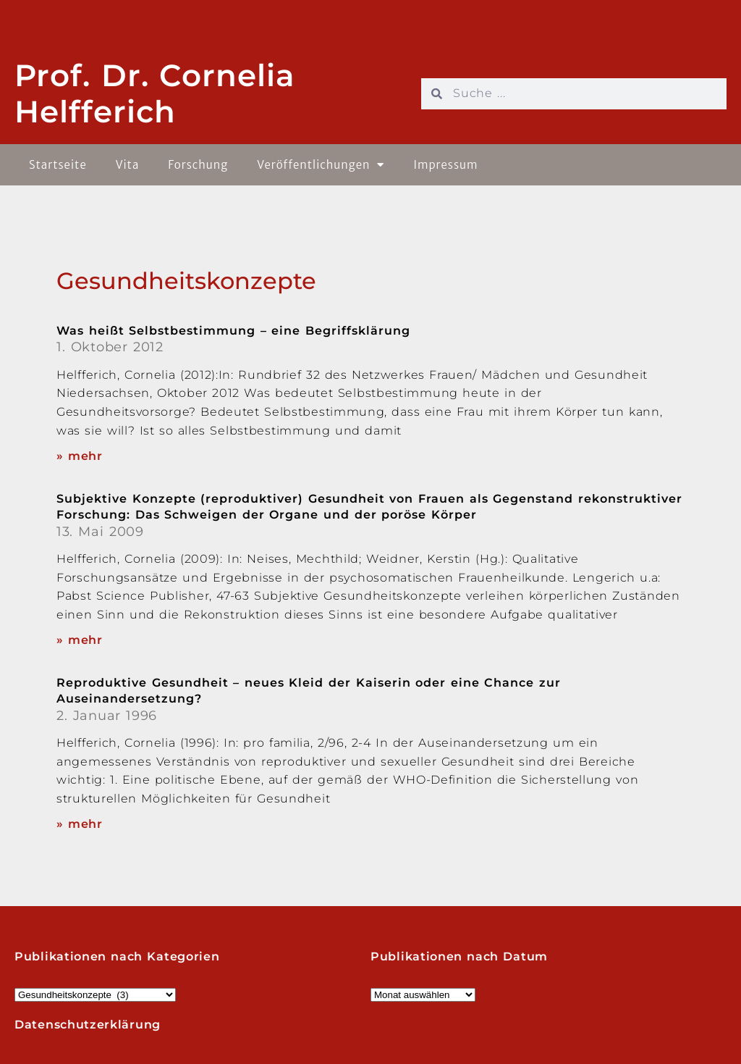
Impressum (445, 165)
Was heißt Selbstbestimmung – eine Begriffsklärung (233, 331)
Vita (128, 165)
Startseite (58, 165)
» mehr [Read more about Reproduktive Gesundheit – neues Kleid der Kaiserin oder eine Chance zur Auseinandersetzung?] (79, 824)
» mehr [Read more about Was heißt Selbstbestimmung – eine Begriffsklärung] (79, 456)
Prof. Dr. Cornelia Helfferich (154, 93)
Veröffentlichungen (320, 164)
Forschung (198, 165)
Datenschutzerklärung (87, 1024)
